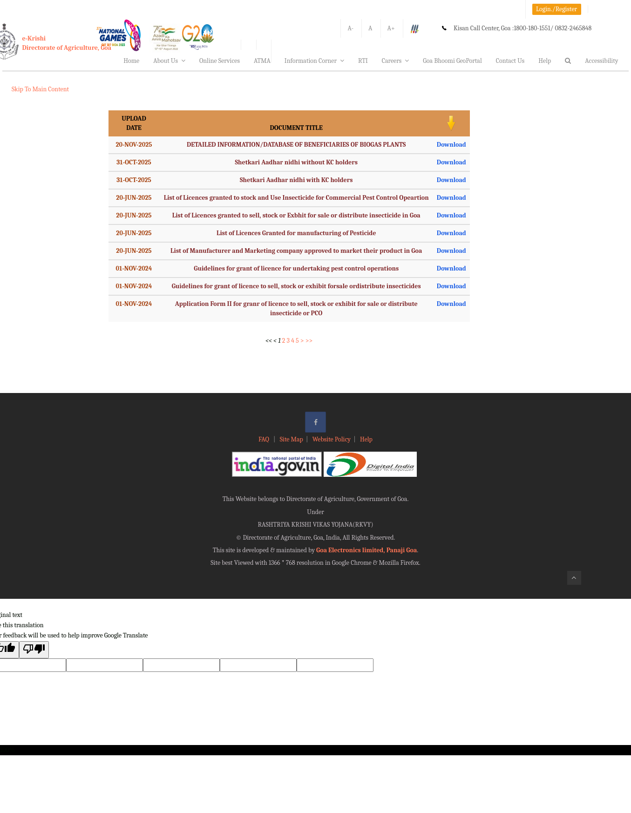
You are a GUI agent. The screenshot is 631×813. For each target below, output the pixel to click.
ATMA (262, 61)
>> (309, 341)
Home (131, 61)
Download (451, 145)
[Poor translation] (34, 649)
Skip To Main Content (40, 89)
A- (350, 28)
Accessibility (601, 61)
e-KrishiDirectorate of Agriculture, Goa (67, 43)
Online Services (219, 61)
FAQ (264, 439)
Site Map (291, 439)
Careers (395, 61)
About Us (169, 61)
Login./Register (556, 9)
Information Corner (314, 61)
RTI (363, 61)
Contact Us (510, 61)
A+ (391, 28)
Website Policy (331, 439)
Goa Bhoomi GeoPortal (452, 61)
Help (544, 61)
